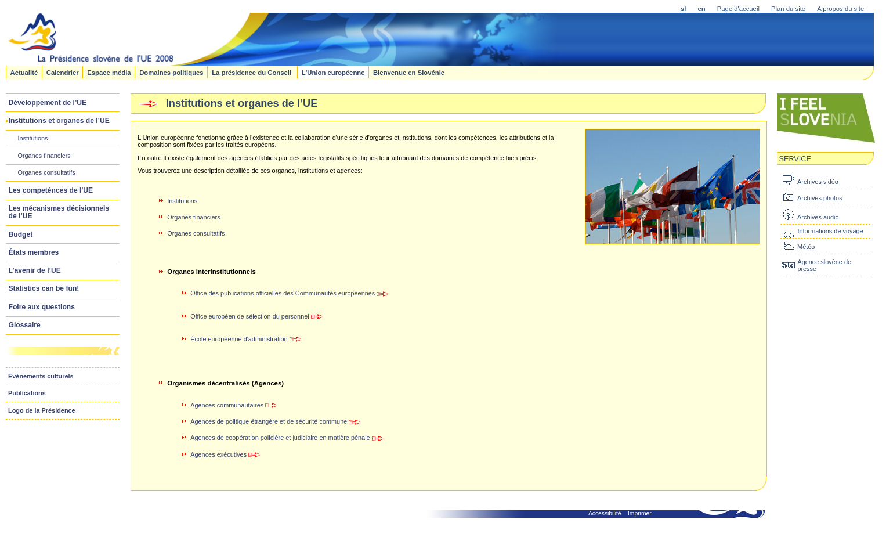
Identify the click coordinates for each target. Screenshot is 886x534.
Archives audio (817, 217)
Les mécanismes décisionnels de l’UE (59, 212)
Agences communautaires (226, 405)
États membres (34, 252)
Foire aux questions (42, 307)
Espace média (109, 71)
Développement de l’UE (48, 103)
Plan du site (788, 8)
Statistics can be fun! (44, 288)
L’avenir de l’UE (35, 270)
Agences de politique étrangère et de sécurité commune (268, 421)
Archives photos (819, 197)
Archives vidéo (817, 181)
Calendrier (62, 71)
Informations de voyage (830, 231)
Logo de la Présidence (41, 410)
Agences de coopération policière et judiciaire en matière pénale (286, 437)
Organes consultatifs (46, 172)
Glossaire (25, 325)
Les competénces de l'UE (51, 190)
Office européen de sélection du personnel (249, 316)
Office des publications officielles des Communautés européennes (282, 293)
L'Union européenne (333, 71)
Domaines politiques (171, 71)
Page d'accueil (738, 8)
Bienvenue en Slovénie (408, 71)
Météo (806, 246)
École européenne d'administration (238, 338)
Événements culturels (41, 376)
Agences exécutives (225, 454)
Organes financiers (43, 155)
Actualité (24, 71)
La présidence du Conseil (252, 71)
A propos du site (840, 8)
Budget (21, 234)
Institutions (32, 138)
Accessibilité (604, 513)
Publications (27, 392)
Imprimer (640, 513)
